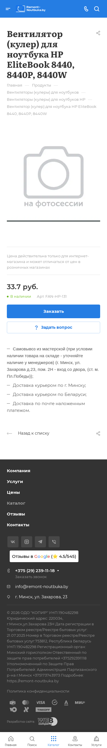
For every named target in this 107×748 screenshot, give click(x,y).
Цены (13, 492)
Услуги (15, 481)
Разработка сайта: (21, 722)
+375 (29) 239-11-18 (35, 570)
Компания (18, 470)
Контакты (18, 524)
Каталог (16, 503)
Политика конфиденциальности (38, 691)
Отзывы (16, 514)
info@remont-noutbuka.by (41, 586)
